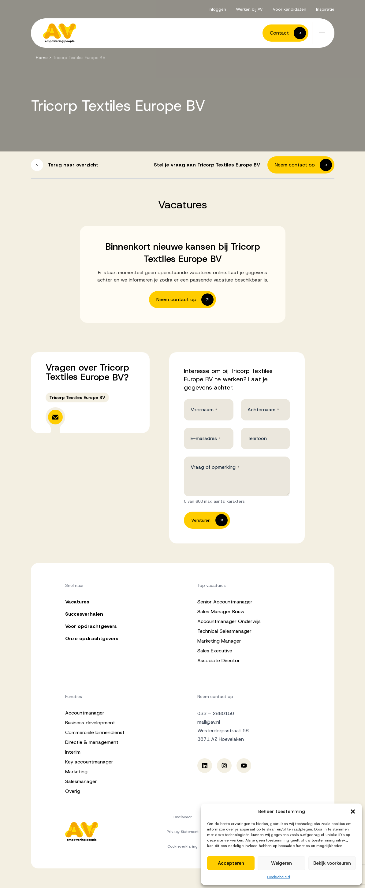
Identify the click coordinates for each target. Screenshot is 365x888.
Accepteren (231, 863)
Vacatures (77, 602)
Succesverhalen (84, 614)
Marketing (76, 771)
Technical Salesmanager (224, 631)
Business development (90, 722)
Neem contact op (215, 696)
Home (42, 57)
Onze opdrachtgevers (91, 638)
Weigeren (281, 863)
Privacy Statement (183, 831)
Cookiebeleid (278, 877)
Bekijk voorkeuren (332, 863)
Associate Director (218, 660)
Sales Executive (214, 650)
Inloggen (217, 9)
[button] (353, 811)
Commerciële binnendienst (95, 732)
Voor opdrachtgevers (91, 626)
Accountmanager (84, 713)
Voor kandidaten (289, 9)
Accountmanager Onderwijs (229, 621)
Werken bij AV (249, 9)
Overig (72, 791)
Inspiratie (325, 9)
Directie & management (91, 742)
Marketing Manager (219, 641)
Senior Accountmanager (224, 602)
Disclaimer (182, 817)
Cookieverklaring (182, 846)
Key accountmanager (89, 762)
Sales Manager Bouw (220, 611)
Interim (72, 752)
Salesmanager (81, 781)
